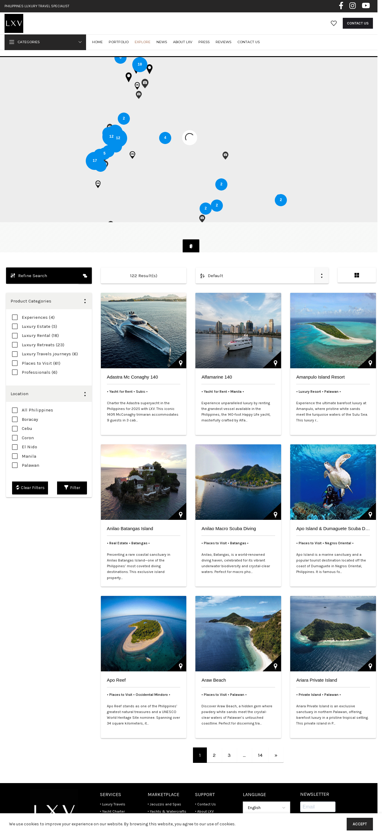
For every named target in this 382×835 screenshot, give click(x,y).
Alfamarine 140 (216, 356)
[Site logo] (19, 27)
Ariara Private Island (316, 659)
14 (260, 734)
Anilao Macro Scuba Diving (228, 507)
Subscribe (316, 803)
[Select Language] (267, 787)
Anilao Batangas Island (130, 507)
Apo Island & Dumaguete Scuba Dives (334, 507)
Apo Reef (116, 659)
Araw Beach (213, 659)
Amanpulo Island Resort (320, 356)
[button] (130, 165)
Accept (360, 824)
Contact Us (358, 28)
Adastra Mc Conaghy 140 (132, 356)
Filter (72, 467)
